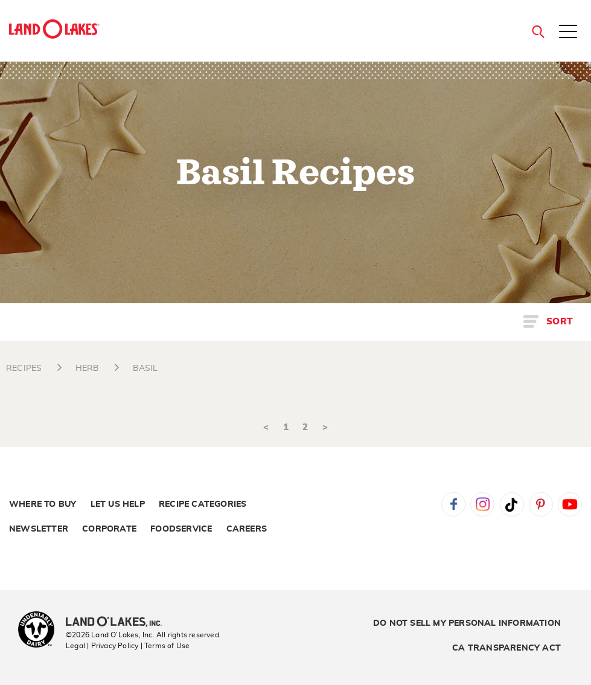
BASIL (145, 368)
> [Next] (325, 427)
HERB (87, 368)
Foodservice (181, 529)
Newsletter (38, 529)
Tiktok (512, 504)
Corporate (109, 529)
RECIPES (24, 368)
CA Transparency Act (506, 648)
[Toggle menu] (568, 32)
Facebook (453, 504)
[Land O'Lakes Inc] (118, 622)
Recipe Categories (202, 504)
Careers (246, 529)
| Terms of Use (165, 645)
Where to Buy (42, 504)
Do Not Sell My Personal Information (467, 623)
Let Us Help (118, 504)
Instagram (482, 504)
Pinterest (541, 504)
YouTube (570, 504)
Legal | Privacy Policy (102, 645)
